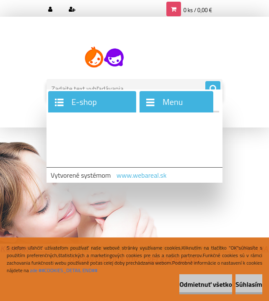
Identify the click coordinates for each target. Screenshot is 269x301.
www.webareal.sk (141, 175)
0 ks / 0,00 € (198, 10)
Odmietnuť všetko (205, 284)
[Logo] (104, 57)
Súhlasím (248, 284)
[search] (212, 89)
